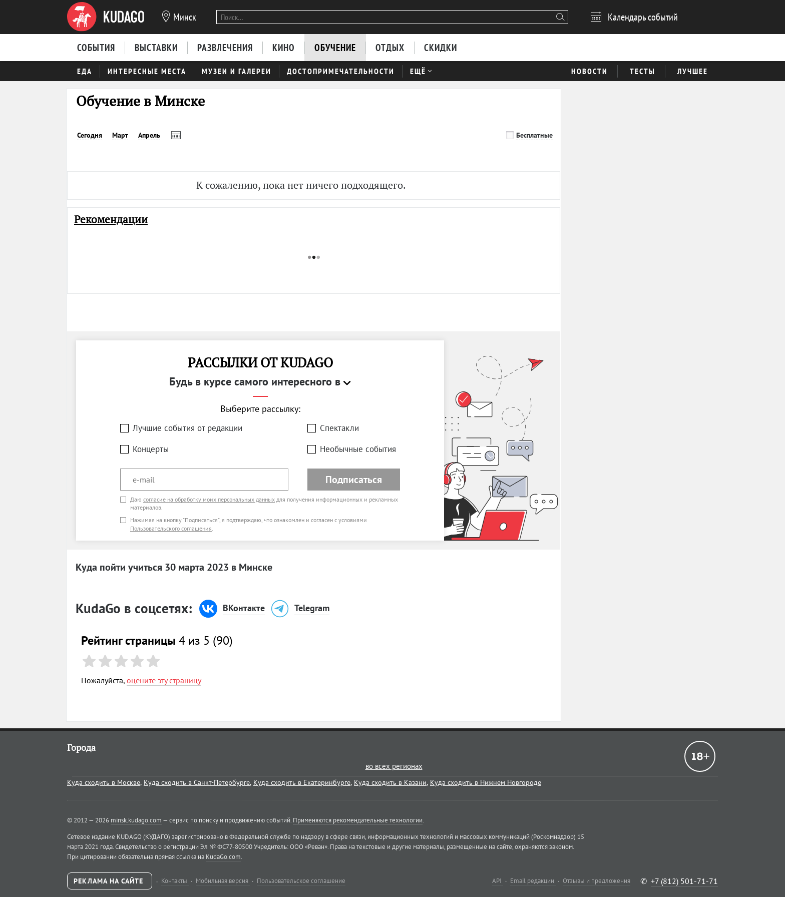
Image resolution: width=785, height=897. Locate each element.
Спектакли (339, 427)
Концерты (151, 449)
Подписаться (353, 479)
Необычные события (358, 449)
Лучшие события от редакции (187, 427)
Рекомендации (111, 219)
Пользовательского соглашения (171, 528)
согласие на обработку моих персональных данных (209, 499)
